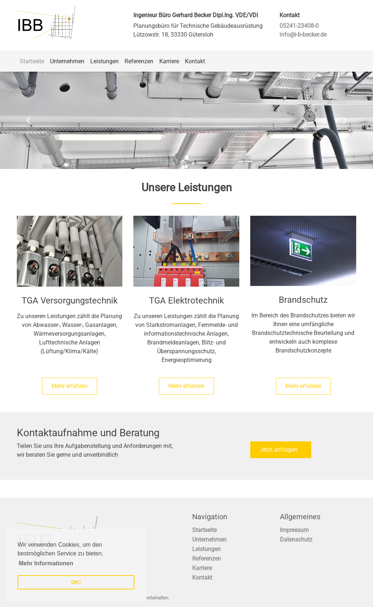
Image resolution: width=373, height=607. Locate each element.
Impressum (294, 530)
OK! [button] (76, 582)
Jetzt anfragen (281, 449)
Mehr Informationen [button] (46, 563)
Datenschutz (296, 539)
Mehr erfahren (70, 385)
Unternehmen (67, 61)
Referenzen (139, 61)
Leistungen (104, 61)
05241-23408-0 (299, 25)
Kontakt (195, 61)
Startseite (32, 61)
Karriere (169, 61)
